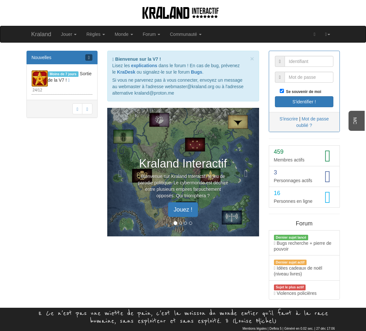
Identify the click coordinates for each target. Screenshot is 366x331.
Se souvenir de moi (302, 91)
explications (144, 65)
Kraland (41, 34)
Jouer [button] (69, 34)
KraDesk (126, 72)
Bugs (196, 72)
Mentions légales (255, 328)
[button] (327, 34)
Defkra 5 (275, 328)
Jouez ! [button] (182, 209)
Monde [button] (124, 34)
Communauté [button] (186, 34)
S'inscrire (288, 118)
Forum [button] (151, 34)
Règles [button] (95, 34)
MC (355, 120)
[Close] (252, 58)
